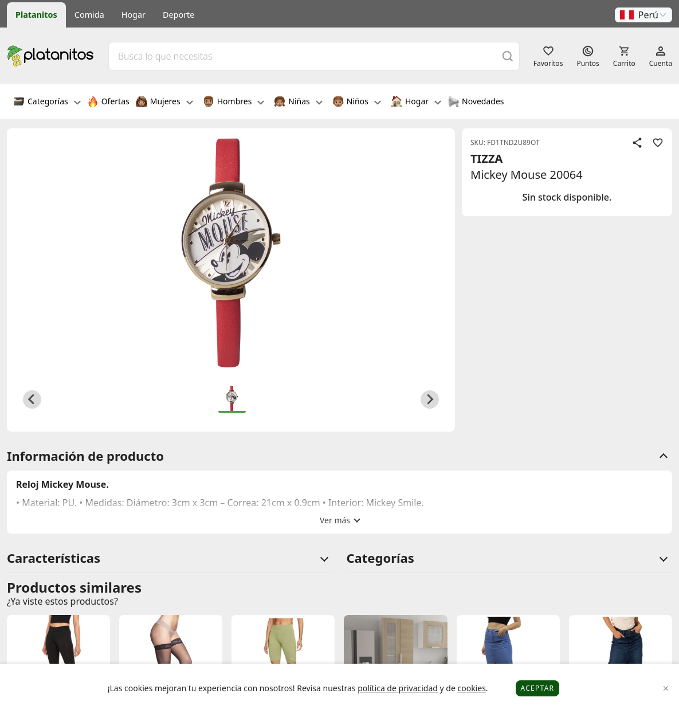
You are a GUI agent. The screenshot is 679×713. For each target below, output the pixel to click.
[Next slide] (430, 399)
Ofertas (108, 102)
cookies (471, 688)
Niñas (298, 102)
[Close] (666, 689)
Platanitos (36, 14)
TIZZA (486, 158)
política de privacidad (398, 688)
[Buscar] (507, 56)
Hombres (234, 102)
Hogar (133, 14)
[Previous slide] (32, 399)
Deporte (178, 14)
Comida (89, 14)
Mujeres (164, 102)
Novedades (476, 102)
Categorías (47, 102)
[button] (643, 14)
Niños (356, 102)
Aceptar (538, 688)
